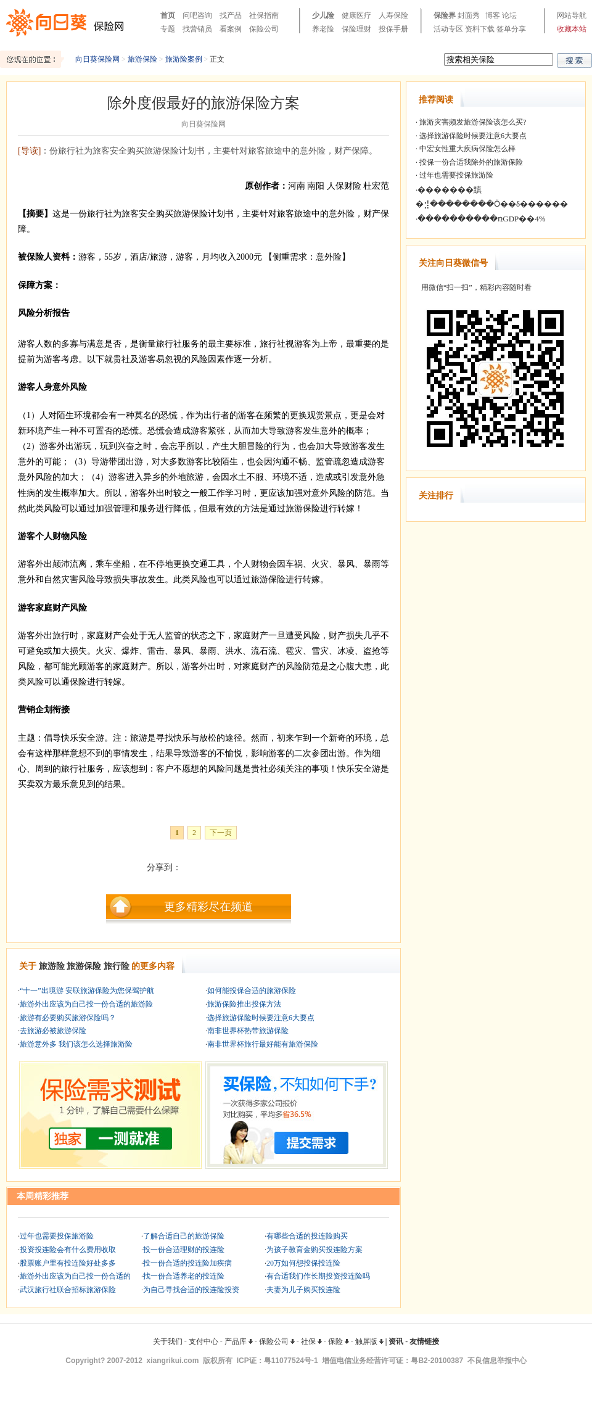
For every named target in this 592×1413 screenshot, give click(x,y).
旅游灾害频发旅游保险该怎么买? (471, 122)
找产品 (231, 15)
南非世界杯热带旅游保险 (248, 1030)
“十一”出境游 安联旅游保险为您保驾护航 (87, 990)
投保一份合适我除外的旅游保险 (470, 162)
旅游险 (52, 966)
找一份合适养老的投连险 (183, 1276)
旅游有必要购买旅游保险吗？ (68, 1017)
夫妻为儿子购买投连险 (303, 1289)
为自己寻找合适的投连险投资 (191, 1289)
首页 (167, 15)
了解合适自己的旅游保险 (183, 1236)
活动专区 (448, 29)
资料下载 (480, 29)
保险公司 (264, 29)
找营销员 (197, 29)
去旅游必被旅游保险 (53, 1030)
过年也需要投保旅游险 (57, 1236)
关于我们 (168, 1341)
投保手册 (393, 29)
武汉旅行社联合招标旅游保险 (68, 1289)
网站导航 (571, 15)
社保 (311, 1341)
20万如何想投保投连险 (303, 1263)
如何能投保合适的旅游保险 (251, 990)
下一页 (221, 832)
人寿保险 (393, 15)
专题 (167, 29)
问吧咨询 (197, 15)
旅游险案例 (183, 59)
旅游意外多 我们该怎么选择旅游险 (76, 1044)
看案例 (231, 29)
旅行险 (117, 966)
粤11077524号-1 (291, 1360)
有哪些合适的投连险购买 (307, 1236)
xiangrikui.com (173, 1360)
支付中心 (203, 1341)
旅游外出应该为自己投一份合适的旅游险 (86, 1004)
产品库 (238, 1341)
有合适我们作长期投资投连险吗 (318, 1276)
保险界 (445, 15)
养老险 (323, 29)
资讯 (395, 1341)
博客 (492, 15)
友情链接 (424, 1341)
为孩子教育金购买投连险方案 (314, 1249)
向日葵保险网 (97, 59)
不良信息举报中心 (497, 1360)
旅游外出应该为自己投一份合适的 (75, 1276)
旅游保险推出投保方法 (244, 1004)
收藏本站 (571, 29)
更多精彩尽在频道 (208, 906)
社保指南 (264, 15)
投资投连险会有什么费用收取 (68, 1249)
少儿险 (323, 15)
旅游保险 (142, 59)
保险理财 (356, 29)
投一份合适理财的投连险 (183, 1249)
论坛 (509, 15)
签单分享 (511, 29)
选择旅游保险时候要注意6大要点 (260, 1017)
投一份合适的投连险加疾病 (187, 1263)
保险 (338, 1341)
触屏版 (369, 1341)
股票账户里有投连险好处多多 (68, 1263)
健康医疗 (356, 15)
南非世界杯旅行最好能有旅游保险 (262, 1044)
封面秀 (469, 15)
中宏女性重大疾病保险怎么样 (466, 148)
